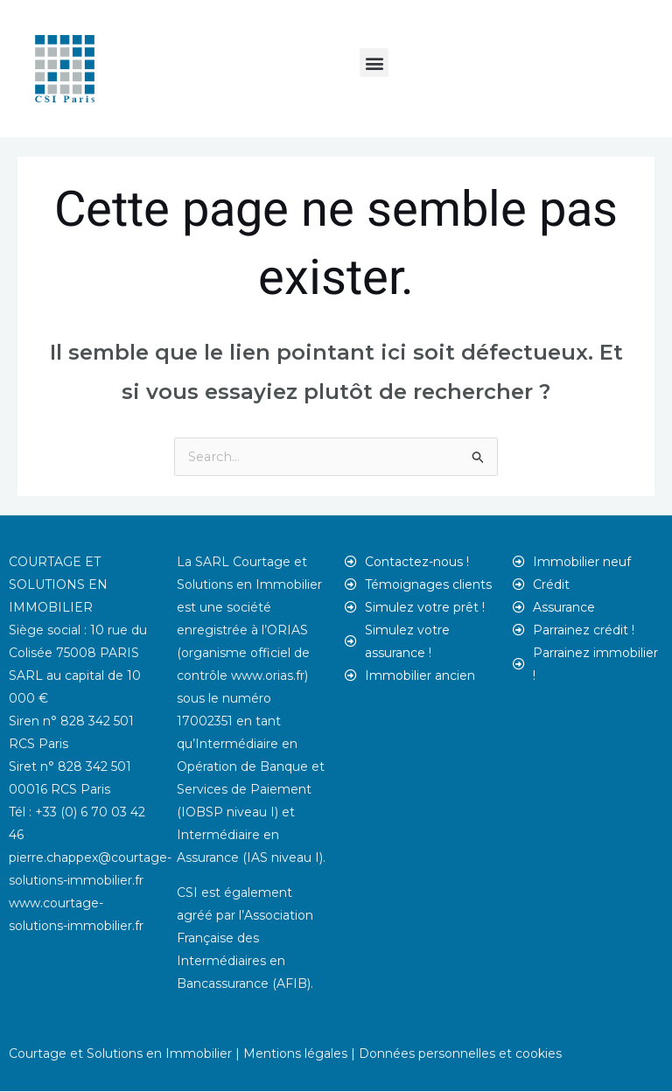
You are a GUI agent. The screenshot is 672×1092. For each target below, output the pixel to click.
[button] (374, 62)
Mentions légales (295, 1054)
